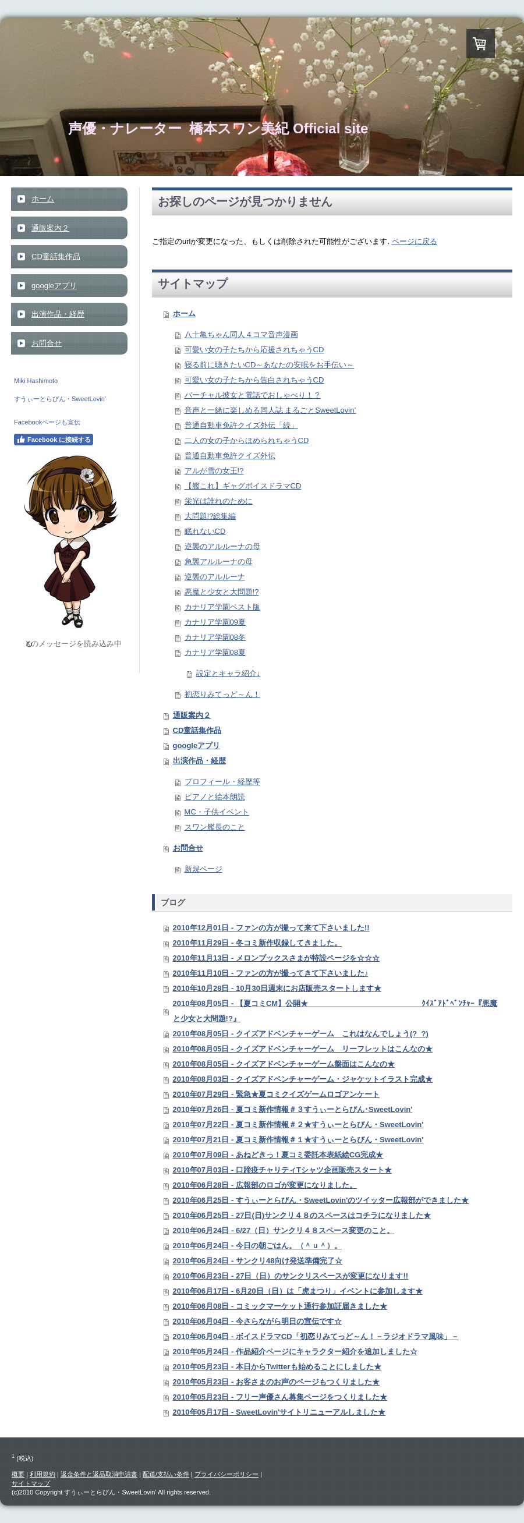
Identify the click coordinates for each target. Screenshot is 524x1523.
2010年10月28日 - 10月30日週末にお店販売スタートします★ (277, 988)
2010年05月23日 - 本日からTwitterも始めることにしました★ (277, 1366)
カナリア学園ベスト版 (222, 607)
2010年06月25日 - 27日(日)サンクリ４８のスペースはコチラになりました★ (302, 1215)
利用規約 (42, 1474)
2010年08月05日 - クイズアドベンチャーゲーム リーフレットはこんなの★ (303, 1048)
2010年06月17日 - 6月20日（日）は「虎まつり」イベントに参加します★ (298, 1291)
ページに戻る (414, 241)
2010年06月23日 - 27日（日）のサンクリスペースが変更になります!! (291, 1275)
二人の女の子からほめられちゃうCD (247, 440)
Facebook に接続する (53, 439)
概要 (18, 1474)
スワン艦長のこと (215, 827)
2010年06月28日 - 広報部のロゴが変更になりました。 (265, 1185)
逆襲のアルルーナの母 (222, 546)
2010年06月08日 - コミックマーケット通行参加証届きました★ (280, 1306)
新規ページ (203, 869)
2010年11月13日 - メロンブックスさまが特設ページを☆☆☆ (276, 958)
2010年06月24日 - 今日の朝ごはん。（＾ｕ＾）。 (257, 1245)
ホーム (184, 313)
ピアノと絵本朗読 (215, 796)
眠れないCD (205, 531)
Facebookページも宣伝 (47, 422)
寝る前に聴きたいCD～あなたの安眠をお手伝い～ (270, 364)
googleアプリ (197, 745)
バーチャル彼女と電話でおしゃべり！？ (253, 395)
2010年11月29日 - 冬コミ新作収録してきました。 (257, 942)
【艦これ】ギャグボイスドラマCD (243, 485)
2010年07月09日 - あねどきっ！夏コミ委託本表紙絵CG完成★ (278, 1154)
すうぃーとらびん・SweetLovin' (60, 398)
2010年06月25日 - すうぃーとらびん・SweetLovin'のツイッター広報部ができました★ (321, 1200)
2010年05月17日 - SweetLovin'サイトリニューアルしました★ (279, 1412)
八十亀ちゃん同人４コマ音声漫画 (241, 334)
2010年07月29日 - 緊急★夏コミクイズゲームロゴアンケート (276, 1094)
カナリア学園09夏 (215, 622)
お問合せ (188, 848)
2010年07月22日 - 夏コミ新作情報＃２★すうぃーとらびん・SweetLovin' (298, 1124)
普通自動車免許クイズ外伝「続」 (241, 425)
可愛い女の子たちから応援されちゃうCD (254, 349)
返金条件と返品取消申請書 (99, 1474)
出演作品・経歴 (199, 760)
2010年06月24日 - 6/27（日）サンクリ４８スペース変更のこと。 (284, 1230)
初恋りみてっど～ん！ (222, 694)
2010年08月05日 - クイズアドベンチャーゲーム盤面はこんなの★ (284, 1064)
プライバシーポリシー (226, 1474)
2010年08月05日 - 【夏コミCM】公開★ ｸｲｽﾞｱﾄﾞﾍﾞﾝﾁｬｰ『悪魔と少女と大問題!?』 (335, 1011)
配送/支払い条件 (166, 1474)
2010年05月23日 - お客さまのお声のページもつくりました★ (276, 1381)
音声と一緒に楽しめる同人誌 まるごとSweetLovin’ (270, 410)
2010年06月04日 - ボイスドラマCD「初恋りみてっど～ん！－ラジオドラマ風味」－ (316, 1336)
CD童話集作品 (197, 730)
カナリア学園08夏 (215, 652)
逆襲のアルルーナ (215, 576)
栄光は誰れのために (219, 501)
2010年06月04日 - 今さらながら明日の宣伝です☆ (257, 1321)
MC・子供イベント (217, 811)
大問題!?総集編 (210, 516)
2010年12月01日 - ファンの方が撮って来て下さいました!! (271, 927)
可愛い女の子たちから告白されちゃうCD (254, 380)
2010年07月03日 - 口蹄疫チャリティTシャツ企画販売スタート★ (282, 1170)
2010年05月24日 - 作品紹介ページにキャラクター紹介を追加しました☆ (295, 1351)
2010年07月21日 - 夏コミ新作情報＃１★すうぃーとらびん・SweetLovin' (298, 1139)
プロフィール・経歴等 (222, 781)
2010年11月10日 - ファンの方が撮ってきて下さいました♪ (271, 973)
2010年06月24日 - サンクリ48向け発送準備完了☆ (258, 1260)
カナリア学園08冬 (215, 637)
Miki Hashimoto (36, 380)
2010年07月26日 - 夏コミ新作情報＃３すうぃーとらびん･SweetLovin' (293, 1109)
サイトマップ (31, 1483)
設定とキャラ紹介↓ (228, 673)
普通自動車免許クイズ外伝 (230, 455)
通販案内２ (192, 715)
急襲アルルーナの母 (219, 561)
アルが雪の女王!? (214, 470)
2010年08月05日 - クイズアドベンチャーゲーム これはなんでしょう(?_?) (301, 1033)
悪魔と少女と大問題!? (222, 591)
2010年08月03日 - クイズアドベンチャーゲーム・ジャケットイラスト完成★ (303, 1079)
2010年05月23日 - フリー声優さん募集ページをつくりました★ (280, 1397)
